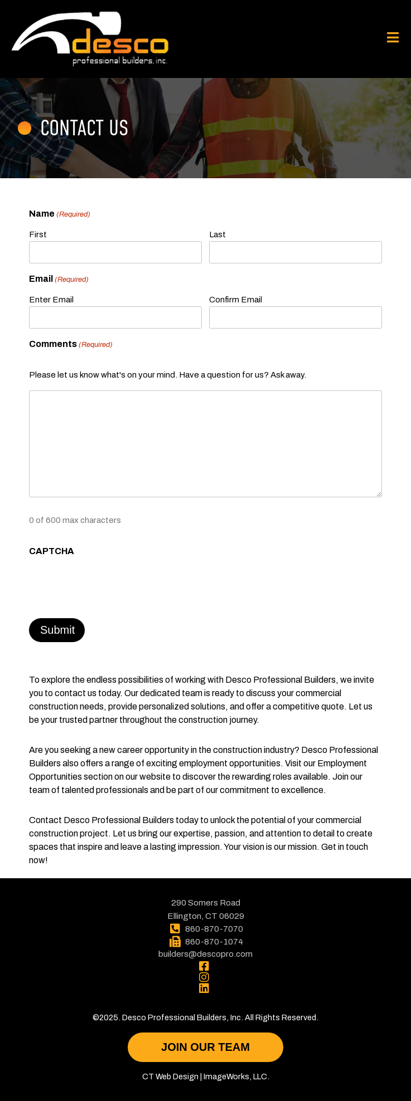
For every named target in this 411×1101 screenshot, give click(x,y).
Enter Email (51, 299)
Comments (71, 344)
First (38, 234)
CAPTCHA (51, 551)
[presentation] (114, 584)
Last (217, 234)
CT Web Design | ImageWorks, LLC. (205, 1076)
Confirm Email (235, 299)
